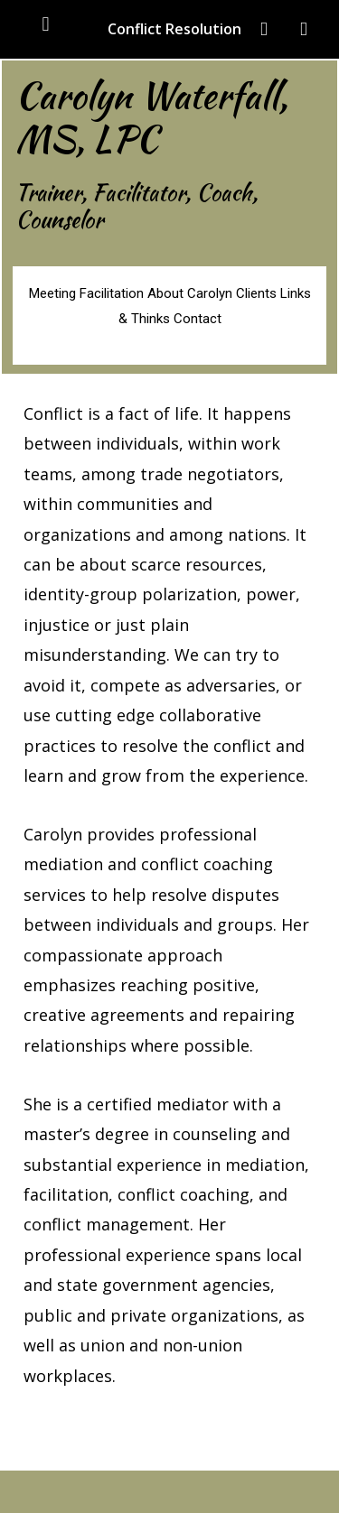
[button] (45, 24)
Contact (197, 319)
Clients (256, 293)
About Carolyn (189, 293)
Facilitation (113, 293)
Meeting (52, 293)
